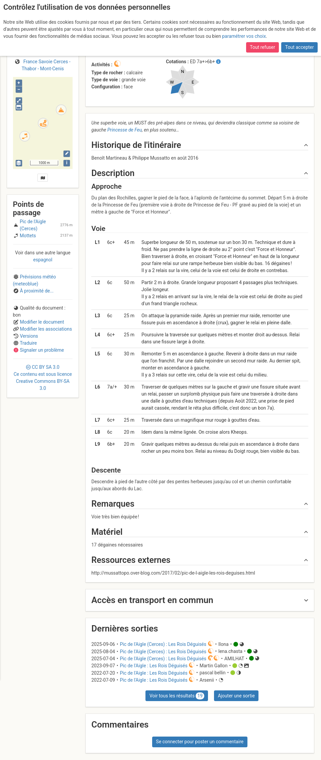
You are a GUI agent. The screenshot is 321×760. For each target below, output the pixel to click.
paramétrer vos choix (244, 36)
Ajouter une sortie (236, 695)
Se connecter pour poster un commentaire (200, 741)
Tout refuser (262, 47)
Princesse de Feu (124, 130)
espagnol (42, 259)
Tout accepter (299, 47)
